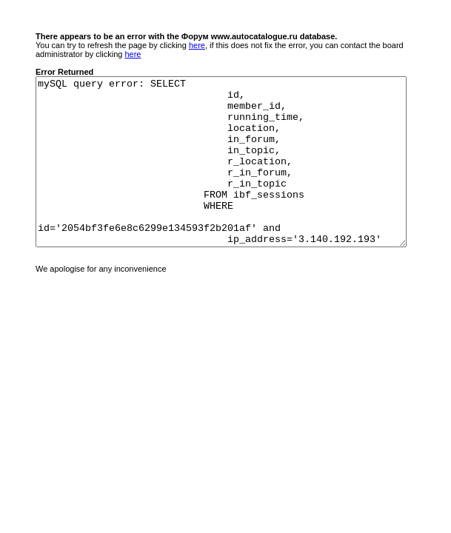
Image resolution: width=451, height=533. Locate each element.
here (197, 45)
